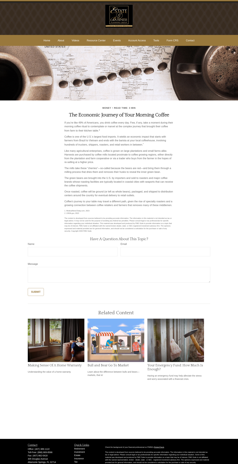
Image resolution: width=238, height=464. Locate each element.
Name (31, 244)
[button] (47, 40)
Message (33, 264)
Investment (79, 452)
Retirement (79, 448)
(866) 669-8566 (44, 452)
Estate (77, 455)
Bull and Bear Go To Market (108, 365)
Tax (76, 462)
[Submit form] (36, 292)
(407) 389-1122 (42, 449)
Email (124, 244)
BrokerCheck (159, 447)
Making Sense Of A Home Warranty (55, 365)
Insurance (79, 458)
